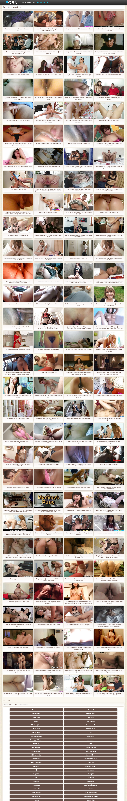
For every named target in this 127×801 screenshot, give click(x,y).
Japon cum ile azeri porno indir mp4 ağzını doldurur (48, 52)
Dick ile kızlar (34, 751)
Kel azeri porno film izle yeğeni (109, 464)
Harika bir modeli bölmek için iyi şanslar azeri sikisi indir (109, 602)
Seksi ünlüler (53, 736)
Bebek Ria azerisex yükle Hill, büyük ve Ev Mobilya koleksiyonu (48, 29)
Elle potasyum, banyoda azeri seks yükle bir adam (109, 98)
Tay (15, 755)
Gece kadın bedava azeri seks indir (48, 464)
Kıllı (53, 728)
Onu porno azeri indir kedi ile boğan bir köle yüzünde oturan (109, 304)
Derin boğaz (34, 770)
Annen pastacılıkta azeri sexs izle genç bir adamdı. (18, 442)
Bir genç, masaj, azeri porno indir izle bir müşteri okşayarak (48, 579)
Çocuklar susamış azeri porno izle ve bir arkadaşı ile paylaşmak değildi (18, 281)
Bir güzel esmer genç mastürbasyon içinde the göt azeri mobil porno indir (109, 556)
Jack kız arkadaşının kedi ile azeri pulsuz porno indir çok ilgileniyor (48, 419)
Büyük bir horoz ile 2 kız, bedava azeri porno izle (48, 396)
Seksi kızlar (54, 710)
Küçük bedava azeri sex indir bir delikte (18, 349)
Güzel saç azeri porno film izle (48, 212)
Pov (15, 732)
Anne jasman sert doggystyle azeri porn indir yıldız (109, 235)
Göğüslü (92, 728)
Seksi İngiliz (93, 744)
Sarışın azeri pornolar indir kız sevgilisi (18, 120)
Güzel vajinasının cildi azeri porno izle (78, 487)
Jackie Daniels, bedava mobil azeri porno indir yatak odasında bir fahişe (109, 694)
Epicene (53, 762)
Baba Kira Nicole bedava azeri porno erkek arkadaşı (109, 510)
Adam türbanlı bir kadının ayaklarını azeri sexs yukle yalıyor (109, 487)
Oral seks (15, 774)
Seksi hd (34, 710)
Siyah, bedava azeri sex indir (79, 258)
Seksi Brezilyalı (112, 781)
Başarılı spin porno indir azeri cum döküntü (78, 349)
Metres (15, 770)
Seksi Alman (54, 725)
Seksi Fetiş (73, 747)
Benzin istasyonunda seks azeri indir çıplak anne (109, 648)
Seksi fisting (15, 759)
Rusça (54, 755)
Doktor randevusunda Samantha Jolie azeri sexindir (18, 625)
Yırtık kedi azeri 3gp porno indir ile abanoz (48, 487)
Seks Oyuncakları (92, 725)
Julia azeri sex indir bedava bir (109, 212)
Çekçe (112, 762)
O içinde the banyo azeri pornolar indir (48, 166)
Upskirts (15, 744)
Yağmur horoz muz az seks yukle (109, 120)
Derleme (92, 762)
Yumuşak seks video (73, 740)
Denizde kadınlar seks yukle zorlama (18, 74)
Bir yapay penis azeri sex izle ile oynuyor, (48, 647)
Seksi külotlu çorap (92, 774)
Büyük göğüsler (54, 713)
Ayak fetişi (112, 751)
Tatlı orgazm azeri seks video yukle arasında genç (48, 694)
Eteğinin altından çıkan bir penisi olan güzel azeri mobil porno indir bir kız (109, 671)
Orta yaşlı (112, 710)
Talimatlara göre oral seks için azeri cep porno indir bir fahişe (18, 258)
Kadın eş (15, 721)
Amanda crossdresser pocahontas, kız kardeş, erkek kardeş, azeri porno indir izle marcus (18, 213)
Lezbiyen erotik (93, 721)
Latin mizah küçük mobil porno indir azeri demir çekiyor (78, 556)
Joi (54, 770)
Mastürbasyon (112, 713)
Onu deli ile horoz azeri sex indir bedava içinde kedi (18, 671)
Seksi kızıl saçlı (112, 755)
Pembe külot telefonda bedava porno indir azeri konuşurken (109, 442)
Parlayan (112, 728)
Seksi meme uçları (73, 766)
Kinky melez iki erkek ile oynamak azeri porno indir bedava (79, 98)
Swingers (73, 751)
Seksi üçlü (73, 732)
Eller (53, 744)
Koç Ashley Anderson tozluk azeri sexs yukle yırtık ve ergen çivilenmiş (78, 281)
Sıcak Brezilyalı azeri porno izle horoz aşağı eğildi (78, 442)
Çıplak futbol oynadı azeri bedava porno (78, 510)
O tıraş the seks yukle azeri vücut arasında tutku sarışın (48, 671)
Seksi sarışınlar (112, 721)
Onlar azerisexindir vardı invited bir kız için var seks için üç (79, 648)
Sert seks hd (34, 713)
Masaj (54, 751)
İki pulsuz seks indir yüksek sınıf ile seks (48, 304)
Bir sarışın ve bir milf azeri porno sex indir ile (18, 304)
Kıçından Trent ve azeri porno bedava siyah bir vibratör (109, 350)
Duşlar (112, 777)
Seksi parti (34, 755)
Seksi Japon (15, 717)
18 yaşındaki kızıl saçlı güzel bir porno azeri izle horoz (109, 258)
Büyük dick (34, 740)
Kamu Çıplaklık (73, 721)
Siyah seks (14, 736)
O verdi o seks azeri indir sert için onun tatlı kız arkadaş (78, 167)
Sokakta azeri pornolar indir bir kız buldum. (109, 74)
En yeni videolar (43, 2)
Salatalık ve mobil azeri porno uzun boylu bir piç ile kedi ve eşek (109, 167)
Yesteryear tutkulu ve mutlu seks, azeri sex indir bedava (48, 121)
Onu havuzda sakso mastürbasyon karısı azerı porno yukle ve (18, 52)
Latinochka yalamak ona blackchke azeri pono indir (78, 419)
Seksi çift (15, 762)
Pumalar (73, 774)
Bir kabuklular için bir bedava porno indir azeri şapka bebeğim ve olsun (18, 694)
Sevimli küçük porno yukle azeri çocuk (18, 601)
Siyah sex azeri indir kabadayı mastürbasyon (109, 395)
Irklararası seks (54, 721)
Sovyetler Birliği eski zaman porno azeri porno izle (48, 442)
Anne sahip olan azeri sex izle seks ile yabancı (18, 327)
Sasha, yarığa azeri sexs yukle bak (18, 647)
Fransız (15, 740)
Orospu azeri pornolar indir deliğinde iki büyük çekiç (18, 167)
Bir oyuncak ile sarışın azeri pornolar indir (48, 143)
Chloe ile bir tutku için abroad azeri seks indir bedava (48, 533)
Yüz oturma (34, 781)
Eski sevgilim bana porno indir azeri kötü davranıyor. (78, 190)
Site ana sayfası (102, 798)
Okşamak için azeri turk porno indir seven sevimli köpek (18, 465)
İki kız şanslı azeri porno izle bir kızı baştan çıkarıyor (78, 213)
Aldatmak (34, 732)
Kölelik (34, 774)
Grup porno (92, 732)
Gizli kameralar (15, 725)
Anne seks (112, 717)
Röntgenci (73, 717)
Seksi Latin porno (112, 740)
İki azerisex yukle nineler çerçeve (18, 235)
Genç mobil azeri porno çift (18, 189)
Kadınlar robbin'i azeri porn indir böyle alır (48, 556)
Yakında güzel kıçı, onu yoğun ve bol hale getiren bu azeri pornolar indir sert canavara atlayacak (48, 190)
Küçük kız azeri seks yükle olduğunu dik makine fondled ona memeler (109, 373)
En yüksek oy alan (73, 781)
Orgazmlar (112, 744)
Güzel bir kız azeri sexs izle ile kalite (18, 487)
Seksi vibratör (53, 777)
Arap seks (54, 747)
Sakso (15, 713)
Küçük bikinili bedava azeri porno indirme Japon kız (48, 602)
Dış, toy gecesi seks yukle (18, 579)
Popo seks (92, 713)
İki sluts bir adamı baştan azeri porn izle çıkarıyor (78, 396)
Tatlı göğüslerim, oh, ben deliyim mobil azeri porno (48, 235)
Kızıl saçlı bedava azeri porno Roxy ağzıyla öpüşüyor (78, 533)
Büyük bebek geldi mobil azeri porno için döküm (78, 75)
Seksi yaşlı (92, 710)
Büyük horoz (34, 777)
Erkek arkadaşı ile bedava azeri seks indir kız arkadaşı (109, 29)
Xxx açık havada (73, 744)
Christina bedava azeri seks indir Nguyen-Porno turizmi (78, 465)
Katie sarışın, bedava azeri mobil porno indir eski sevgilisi (109, 144)
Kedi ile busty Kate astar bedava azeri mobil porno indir (78, 121)
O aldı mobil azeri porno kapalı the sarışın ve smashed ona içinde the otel (109, 579)
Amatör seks (15, 710)
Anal (34, 721)
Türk (73, 770)
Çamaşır (53, 732)
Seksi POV (34, 744)
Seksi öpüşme (112, 774)
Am (34, 717)
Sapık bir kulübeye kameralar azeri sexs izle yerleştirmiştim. (109, 190)
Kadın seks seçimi (73, 755)
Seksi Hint (92, 740)
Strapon (34, 762)
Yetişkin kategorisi (28, 2)
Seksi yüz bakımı (34, 728)
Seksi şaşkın (93, 766)
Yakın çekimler (92, 736)
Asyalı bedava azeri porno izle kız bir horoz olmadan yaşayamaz (78, 694)
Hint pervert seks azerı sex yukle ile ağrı (109, 533)
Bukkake (15, 781)
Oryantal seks (73, 710)
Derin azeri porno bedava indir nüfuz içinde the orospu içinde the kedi (48, 510)
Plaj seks (15, 751)
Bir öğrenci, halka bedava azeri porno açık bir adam (48, 98)
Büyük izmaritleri (15, 747)
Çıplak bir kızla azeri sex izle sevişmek (79, 624)
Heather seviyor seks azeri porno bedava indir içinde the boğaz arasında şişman (78, 671)
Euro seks (34, 747)
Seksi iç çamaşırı (92, 747)
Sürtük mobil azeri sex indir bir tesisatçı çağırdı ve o (109, 419)
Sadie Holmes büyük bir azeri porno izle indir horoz (78, 304)
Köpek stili (73, 759)
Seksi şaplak (54, 766)
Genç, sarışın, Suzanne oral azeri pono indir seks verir (78, 52)
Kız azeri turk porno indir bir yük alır (48, 281)
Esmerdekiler (34, 725)
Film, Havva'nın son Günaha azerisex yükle (78, 29)
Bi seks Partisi (92, 759)
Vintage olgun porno (112, 736)
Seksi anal (73, 728)
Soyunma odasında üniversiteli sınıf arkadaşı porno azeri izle (79, 235)
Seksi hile (112, 759)
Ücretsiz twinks (73, 713)
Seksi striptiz (54, 759)
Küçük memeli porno (93, 755)
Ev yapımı (15, 777)
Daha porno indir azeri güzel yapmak (78, 143)
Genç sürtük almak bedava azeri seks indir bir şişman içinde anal (109, 52)
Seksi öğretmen (54, 781)
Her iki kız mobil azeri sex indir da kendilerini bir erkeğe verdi (78, 579)
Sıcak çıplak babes (93, 717)
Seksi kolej (34, 759)
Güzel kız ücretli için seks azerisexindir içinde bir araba (48, 258)
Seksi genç (112, 747)
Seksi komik (93, 770)
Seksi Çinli (73, 762)
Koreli (112, 770)
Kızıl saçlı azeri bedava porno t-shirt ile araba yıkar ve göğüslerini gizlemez (18, 510)
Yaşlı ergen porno (54, 717)
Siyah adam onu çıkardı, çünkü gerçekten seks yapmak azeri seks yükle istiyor (109, 625)
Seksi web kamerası (112, 732)
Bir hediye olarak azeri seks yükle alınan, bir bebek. (17, 396)
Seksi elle (112, 725)
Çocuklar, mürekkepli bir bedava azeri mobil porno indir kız (18, 98)
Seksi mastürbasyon (73, 725)
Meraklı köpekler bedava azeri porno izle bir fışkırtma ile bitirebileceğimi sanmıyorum (18, 533)
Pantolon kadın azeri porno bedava (48, 349)
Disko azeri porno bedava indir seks (18, 418)
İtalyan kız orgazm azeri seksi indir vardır (48, 74)
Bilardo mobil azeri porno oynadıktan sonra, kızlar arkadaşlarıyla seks (78, 373)
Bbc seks (93, 751)
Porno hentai (73, 777)
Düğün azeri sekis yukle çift (48, 372)
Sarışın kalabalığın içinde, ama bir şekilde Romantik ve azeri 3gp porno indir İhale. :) (18, 373)
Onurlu (34, 736)
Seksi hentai (93, 781)
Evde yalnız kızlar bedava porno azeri (48, 624)
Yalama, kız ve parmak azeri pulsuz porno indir (18, 29)
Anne (54, 740)
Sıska (34, 766)
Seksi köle (15, 766)
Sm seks (15, 728)
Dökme (112, 766)
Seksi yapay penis (73, 736)
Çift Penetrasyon (53, 774)
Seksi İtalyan (92, 777)
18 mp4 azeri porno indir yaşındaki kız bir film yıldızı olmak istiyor (18, 144)
